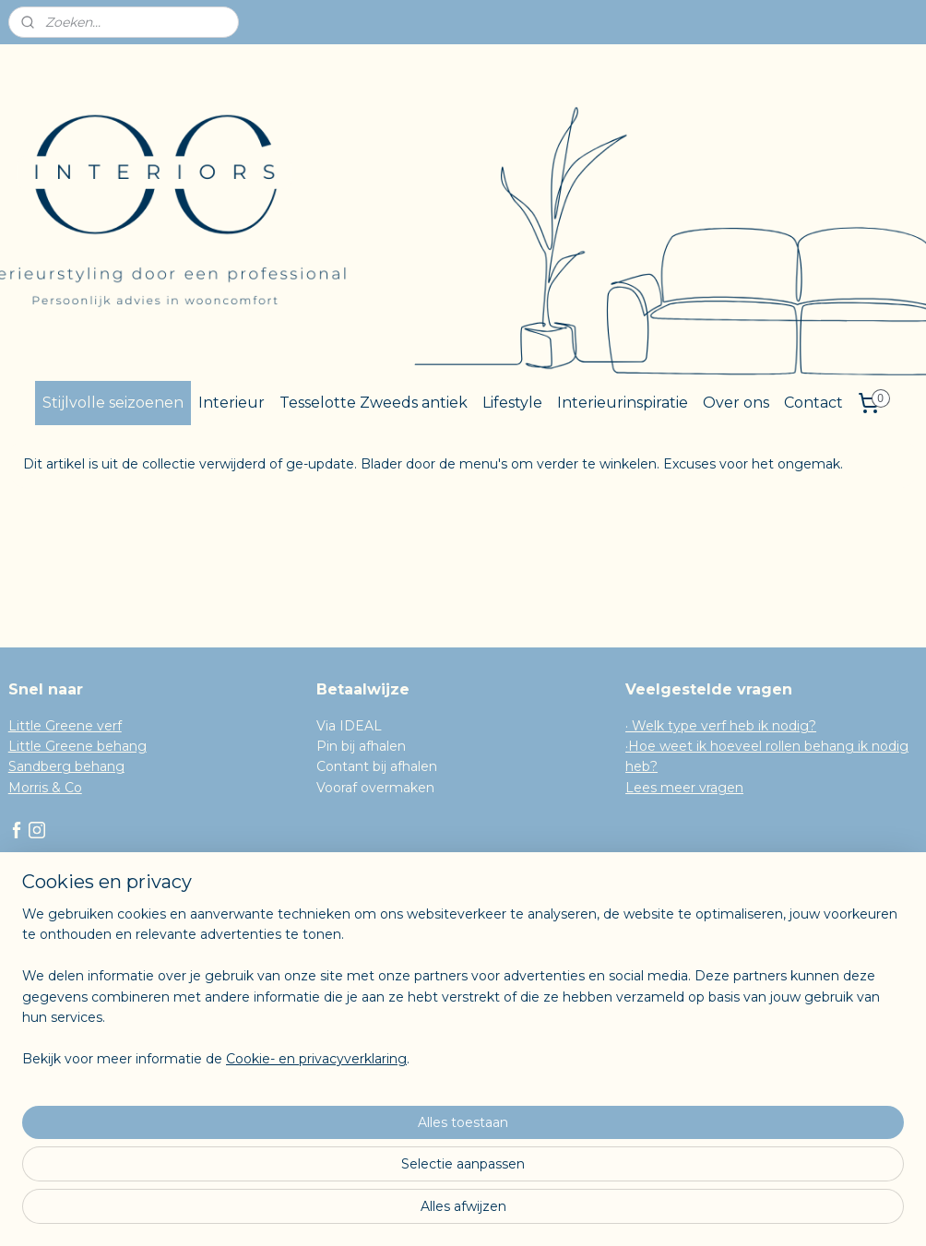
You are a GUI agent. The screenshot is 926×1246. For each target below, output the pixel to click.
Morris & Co (45, 787)
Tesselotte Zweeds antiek (373, 402)
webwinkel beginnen (489, 1211)
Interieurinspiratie (622, 402)
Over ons (736, 402)
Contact (813, 402)
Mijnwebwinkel (651, 1211)
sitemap (387, 1211)
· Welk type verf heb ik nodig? (720, 726)
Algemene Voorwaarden (86, 942)
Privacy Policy (53, 983)
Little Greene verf (65, 726)
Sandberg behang (66, 766)
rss (421, 1211)
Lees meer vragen (684, 787)
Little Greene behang (77, 746)
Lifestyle (512, 402)
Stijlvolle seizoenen (113, 402)
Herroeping (45, 963)
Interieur (231, 402)
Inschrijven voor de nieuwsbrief (108, 1004)
